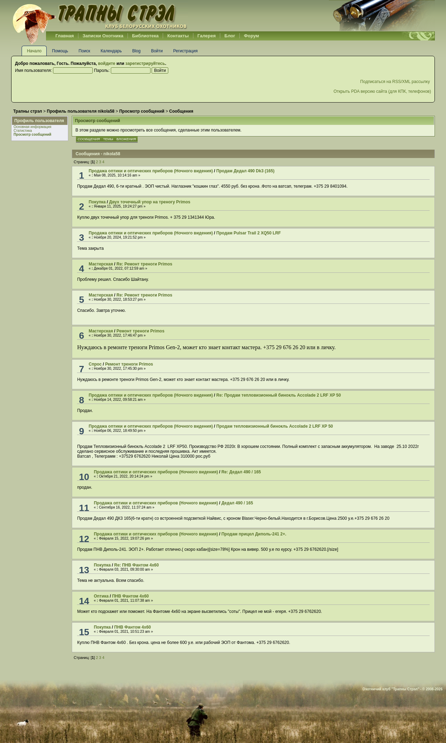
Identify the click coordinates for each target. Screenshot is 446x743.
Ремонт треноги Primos (140, 331)
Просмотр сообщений (32, 134)
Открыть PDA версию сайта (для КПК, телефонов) (382, 91)
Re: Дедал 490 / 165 (241, 472)
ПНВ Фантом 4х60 (130, 596)
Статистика (23, 131)
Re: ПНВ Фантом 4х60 (136, 565)
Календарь (111, 50)
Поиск (84, 50)
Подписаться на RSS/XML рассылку (395, 81)
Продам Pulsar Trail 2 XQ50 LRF (248, 233)
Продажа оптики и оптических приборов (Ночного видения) (151, 170)
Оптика (101, 596)
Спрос (95, 364)
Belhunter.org (99, 15)
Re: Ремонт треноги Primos (144, 264)
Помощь (60, 50)
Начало (34, 50)
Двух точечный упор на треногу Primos (149, 202)
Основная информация (32, 127)
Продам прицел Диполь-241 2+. (253, 534)
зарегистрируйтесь (145, 63)
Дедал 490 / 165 (237, 503)
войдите (106, 63)
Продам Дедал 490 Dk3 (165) (245, 170)
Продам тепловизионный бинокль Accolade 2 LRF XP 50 (274, 426)
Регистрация (185, 50)
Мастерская (101, 264)
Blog (136, 50)
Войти (157, 50)
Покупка (97, 202)
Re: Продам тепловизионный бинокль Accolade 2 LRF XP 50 (278, 395)
